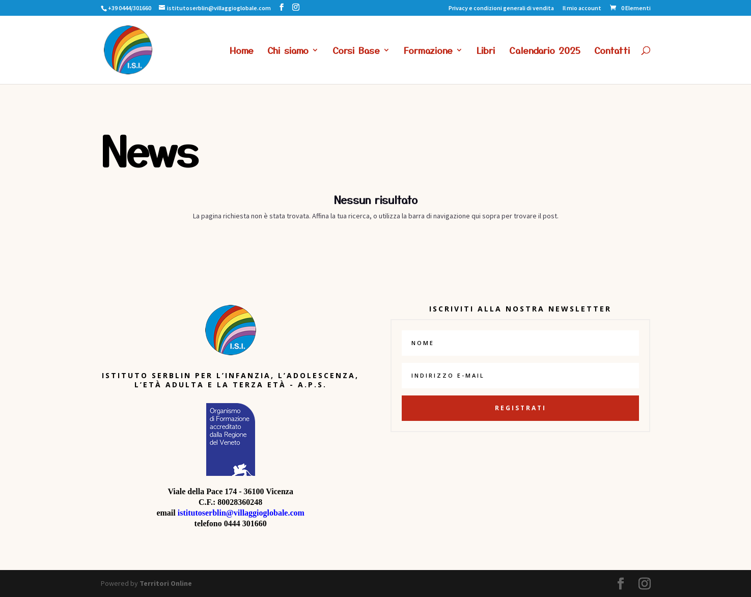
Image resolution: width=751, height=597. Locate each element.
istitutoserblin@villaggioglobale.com (241, 512)
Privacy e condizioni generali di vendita (501, 8)
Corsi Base (356, 51)
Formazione (428, 51)
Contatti (612, 51)
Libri (486, 51)
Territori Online (166, 583)
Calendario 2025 (544, 51)
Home (242, 51)
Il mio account (582, 8)
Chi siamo (288, 51)
